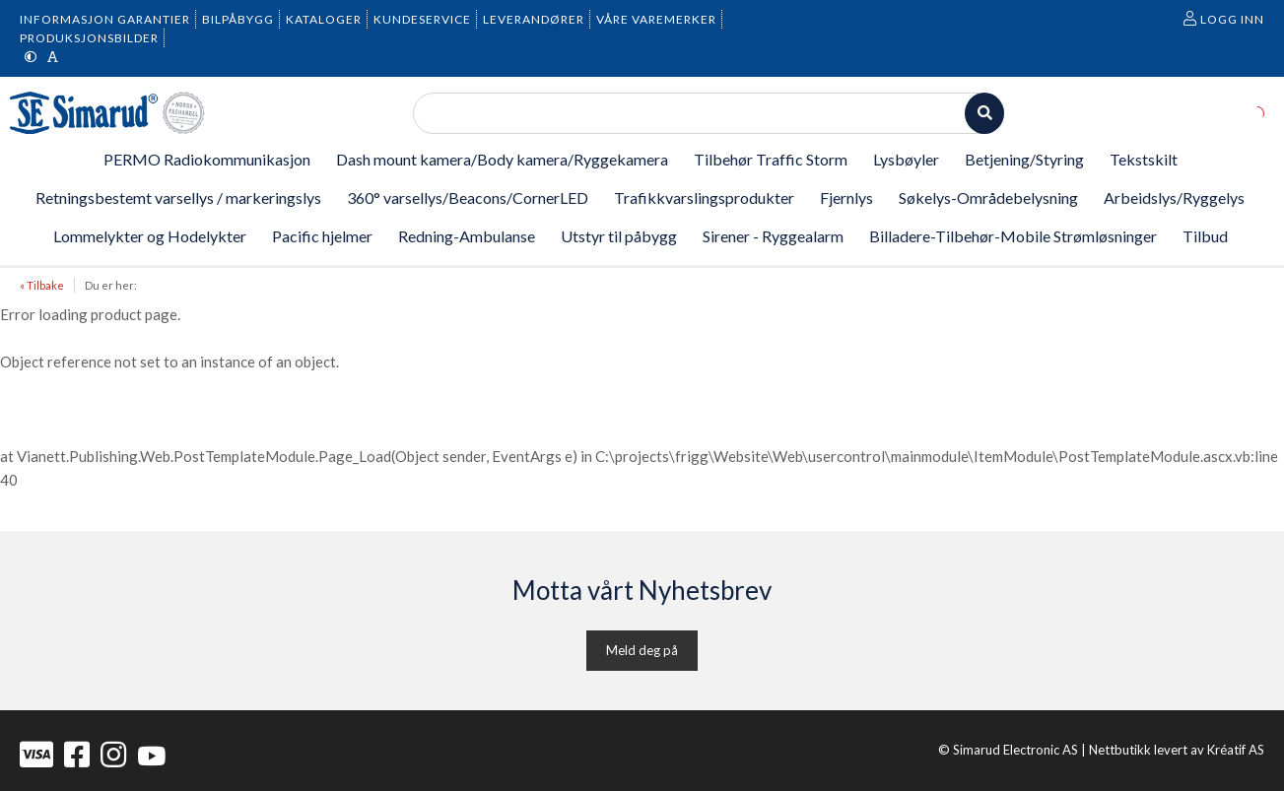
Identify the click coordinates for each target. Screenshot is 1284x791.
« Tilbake (42, 285)
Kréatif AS (1235, 750)
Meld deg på (642, 650)
